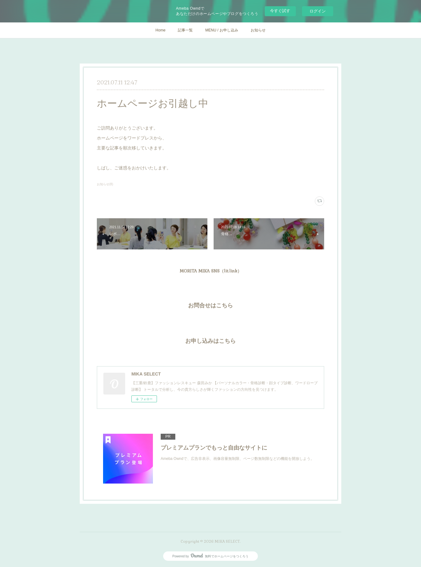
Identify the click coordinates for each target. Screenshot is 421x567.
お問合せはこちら (210, 305)
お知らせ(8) (105, 184)
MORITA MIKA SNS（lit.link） (211, 271)
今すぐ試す (280, 10)
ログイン (318, 11)
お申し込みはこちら (210, 340)
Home (160, 30)
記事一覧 (185, 30)
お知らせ (258, 30)
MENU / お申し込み (221, 30)
